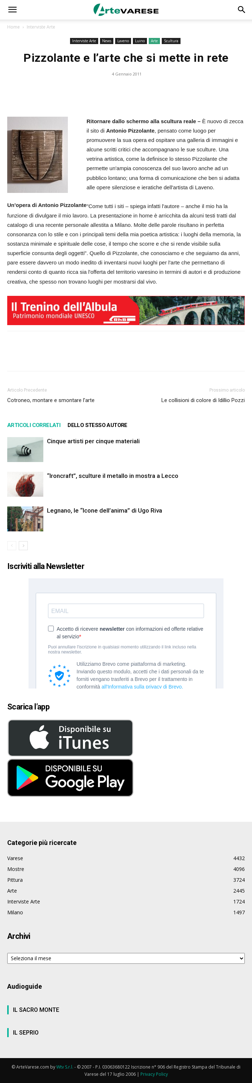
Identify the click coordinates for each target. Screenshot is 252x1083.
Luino (140, 40)
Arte (154, 40)
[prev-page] (11, 545)
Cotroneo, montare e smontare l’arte (51, 400)
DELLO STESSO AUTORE (97, 425)
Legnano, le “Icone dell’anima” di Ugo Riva (104, 510)
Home (13, 27)
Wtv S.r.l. (64, 1067)
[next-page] (23, 545)
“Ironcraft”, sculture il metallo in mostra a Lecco (112, 475)
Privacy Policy (154, 1074)
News (106, 40)
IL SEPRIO (26, 1032)
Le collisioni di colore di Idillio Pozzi (203, 400)
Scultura (171, 40)
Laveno (123, 40)
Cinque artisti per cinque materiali (93, 441)
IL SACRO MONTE (36, 1009)
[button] (12, 10)
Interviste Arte (41, 27)
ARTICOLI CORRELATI (33, 425)
